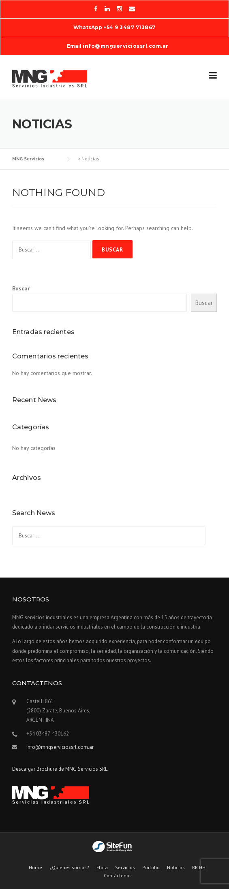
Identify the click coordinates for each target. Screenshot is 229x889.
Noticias (176, 867)
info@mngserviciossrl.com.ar (126, 46)
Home (35, 867)
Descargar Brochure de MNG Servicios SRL (59, 768)
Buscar (21, 288)
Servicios (125, 867)
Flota (102, 867)
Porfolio (151, 867)
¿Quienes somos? (69, 867)
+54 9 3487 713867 (129, 27)
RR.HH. (199, 867)
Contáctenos (118, 875)
